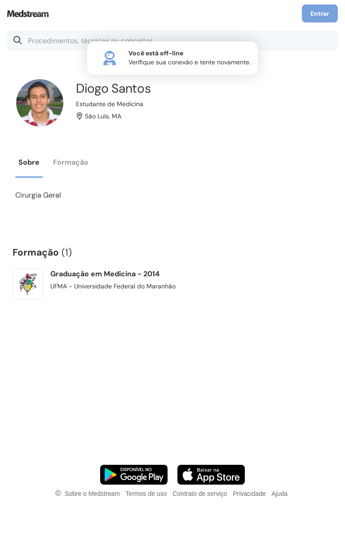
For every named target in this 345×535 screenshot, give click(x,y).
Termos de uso (146, 493)
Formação (70, 162)
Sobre (29, 162)
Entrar (319, 13)
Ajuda (279, 493)
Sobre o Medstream (92, 493)
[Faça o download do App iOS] (211, 474)
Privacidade (249, 493)
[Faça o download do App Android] (134, 474)
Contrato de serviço (199, 493)
